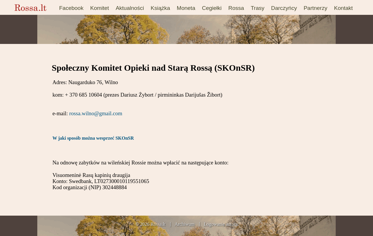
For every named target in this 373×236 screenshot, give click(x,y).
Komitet (99, 8)
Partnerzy (315, 8)
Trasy (257, 8)
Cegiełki (212, 8)
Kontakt (343, 8)
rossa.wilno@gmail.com (95, 113)
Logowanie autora (220, 224)
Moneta (186, 8)
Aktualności (130, 8)
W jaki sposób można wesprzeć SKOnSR (93, 138)
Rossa (236, 8)
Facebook (71, 8)
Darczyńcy (284, 8)
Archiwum (184, 224)
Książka (160, 8)
